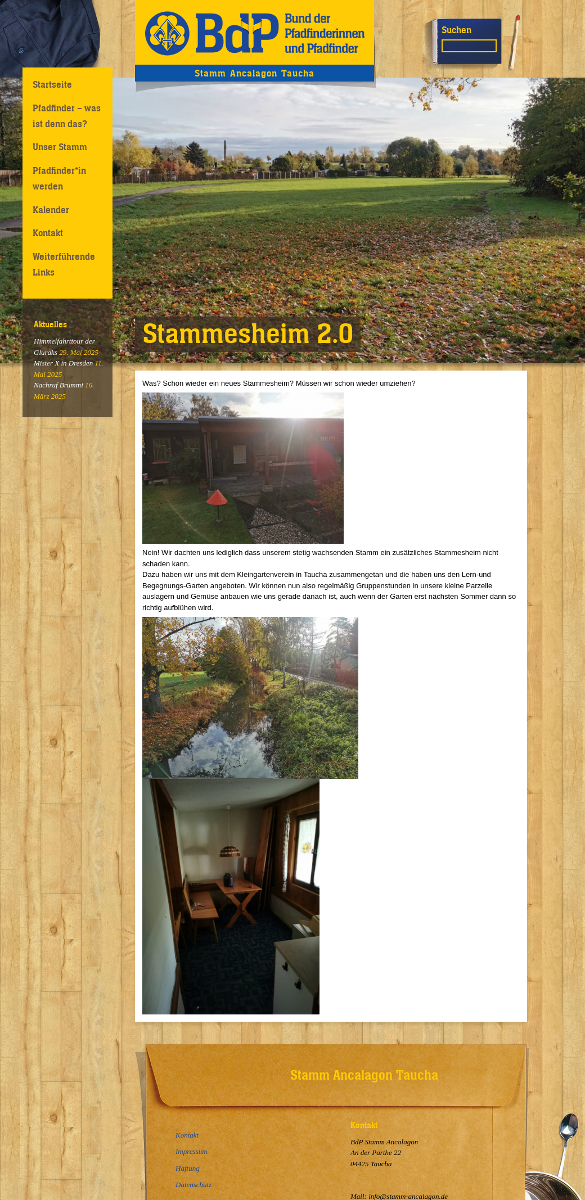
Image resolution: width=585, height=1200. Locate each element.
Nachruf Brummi (58, 385)
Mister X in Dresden (63, 363)
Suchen (456, 29)
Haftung (188, 1168)
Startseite (52, 84)
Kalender (51, 209)
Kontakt (48, 232)
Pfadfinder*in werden (59, 178)
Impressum (192, 1151)
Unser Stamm (60, 146)
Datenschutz (194, 1184)
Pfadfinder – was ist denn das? (67, 115)
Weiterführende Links (64, 264)
